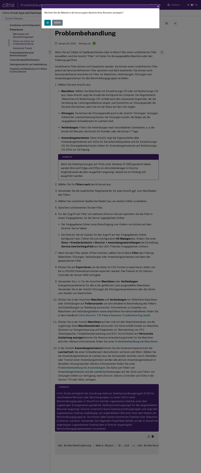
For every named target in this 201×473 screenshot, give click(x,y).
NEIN (57, 22)
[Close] (158, 6)
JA (47, 22)
